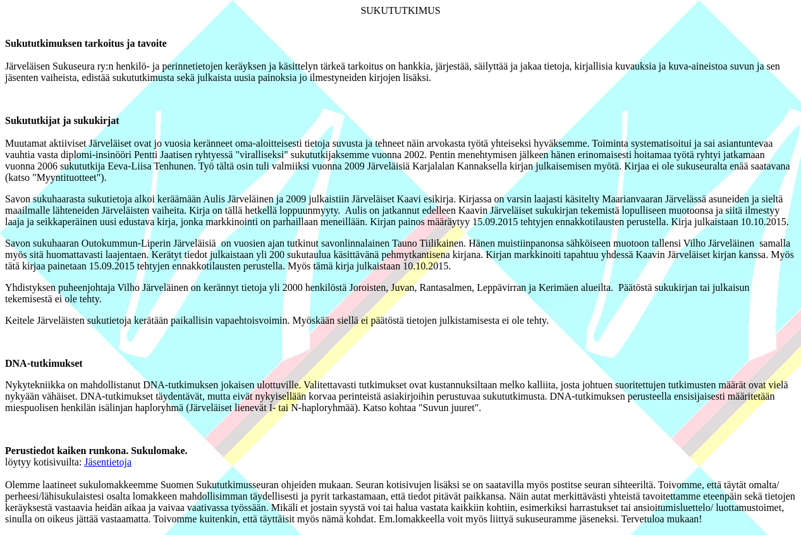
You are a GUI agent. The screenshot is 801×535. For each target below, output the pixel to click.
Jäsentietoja (107, 462)
